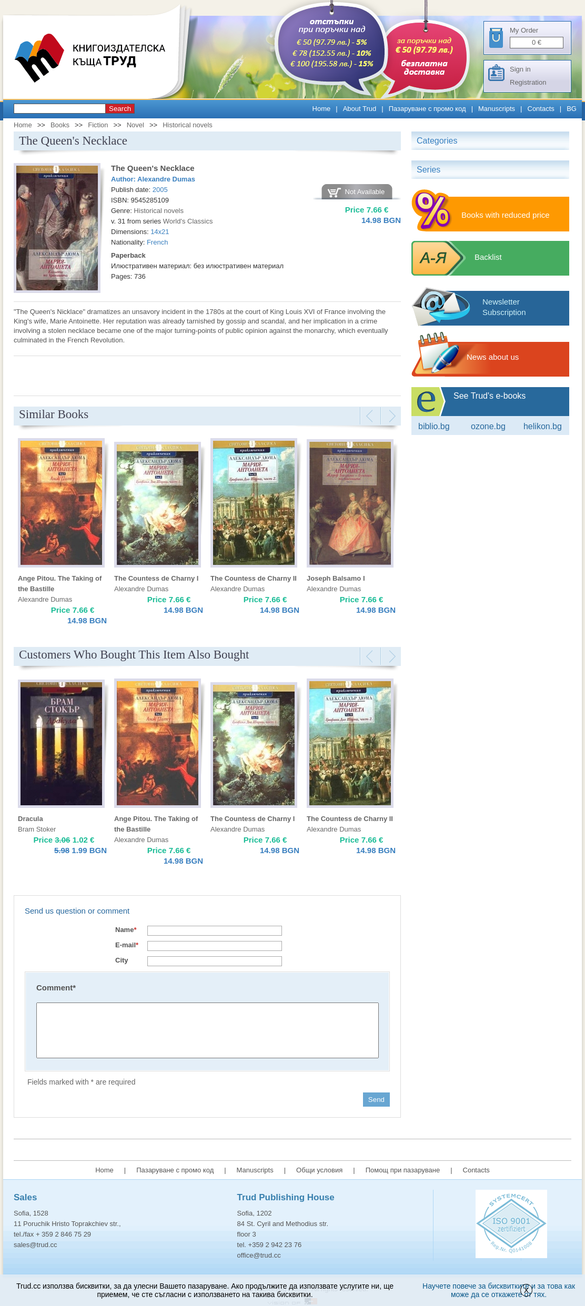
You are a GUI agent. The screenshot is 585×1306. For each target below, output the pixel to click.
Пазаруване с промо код (427, 109)
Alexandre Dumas (166, 179)
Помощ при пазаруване (403, 1170)
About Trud (360, 109)
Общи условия (319, 1170)
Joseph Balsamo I (336, 578)
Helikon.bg (542, 426)
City (121, 960)
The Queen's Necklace (153, 168)
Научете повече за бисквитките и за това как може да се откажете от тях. (498, 1290)
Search (120, 109)
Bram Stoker (37, 829)
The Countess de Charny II (253, 578)
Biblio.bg (434, 426)
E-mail (126, 945)
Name (125, 930)
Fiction (98, 125)
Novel (135, 125)
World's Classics (188, 221)
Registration (528, 82)
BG (572, 109)
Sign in (520, 69)
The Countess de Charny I (156, 578)
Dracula (30, 819)
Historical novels (188, 125)
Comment (56, 987)
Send (376, 1099)
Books (60, 125)
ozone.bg (488, 426)
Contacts (541, 109)
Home (321, 109)
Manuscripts (496, 109)
